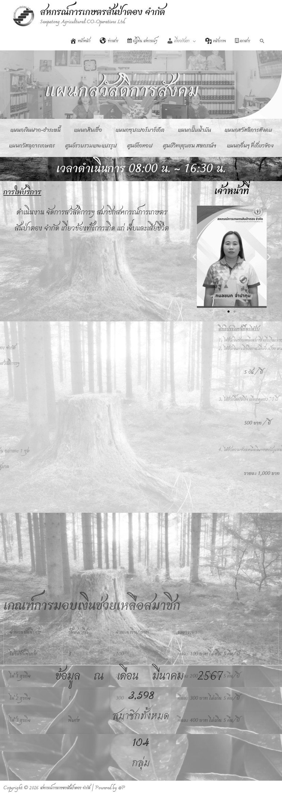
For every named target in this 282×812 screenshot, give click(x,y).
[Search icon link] (262, 41)
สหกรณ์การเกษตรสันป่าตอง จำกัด (102, 12)
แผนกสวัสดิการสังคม (248, 130)
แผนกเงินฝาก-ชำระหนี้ (35, 130)
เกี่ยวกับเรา (178, 41)
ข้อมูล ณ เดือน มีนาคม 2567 (139, 676)
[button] (194, 256)
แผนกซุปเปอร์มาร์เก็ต (139, 130)
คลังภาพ (215, 41)
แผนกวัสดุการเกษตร (32, 145)
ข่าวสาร (109, 41)
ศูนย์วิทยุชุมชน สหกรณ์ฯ (189, 145)
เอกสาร (242, 41)
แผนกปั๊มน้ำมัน (194, 130)
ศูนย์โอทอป (140, 145)
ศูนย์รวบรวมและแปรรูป (91, 145)
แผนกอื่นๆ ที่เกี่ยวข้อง (250, 145)
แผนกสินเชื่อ (88, 130)
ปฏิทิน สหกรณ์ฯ (142, 41)
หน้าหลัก (80, 41)
